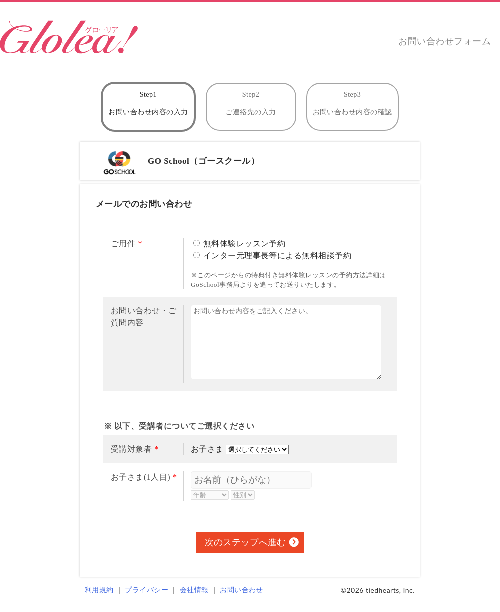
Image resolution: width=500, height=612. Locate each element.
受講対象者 (131, 449)
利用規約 (99, 590)
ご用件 (123, 243)
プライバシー (146, 590)
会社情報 (194, 590)
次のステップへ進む (245, 542)
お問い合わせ (242, 590)
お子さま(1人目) (140, 477)
